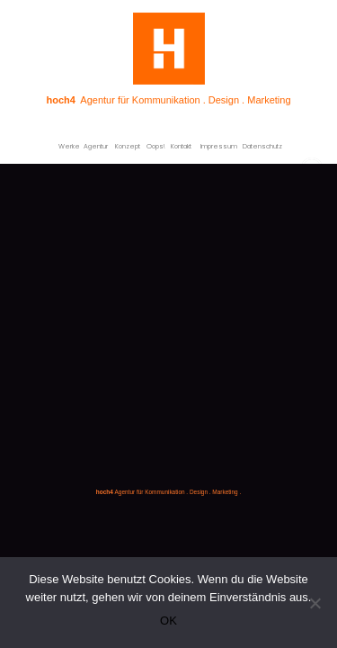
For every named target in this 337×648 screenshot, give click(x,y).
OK (168, 620)
